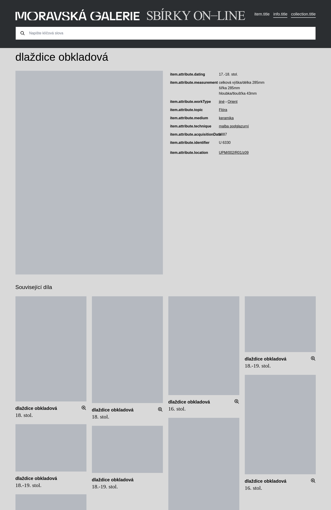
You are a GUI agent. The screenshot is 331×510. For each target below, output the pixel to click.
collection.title (303, 14)
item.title (262, 14)
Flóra (223, 110)
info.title (280, 14)
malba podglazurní (234, 126)
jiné (222, 102)
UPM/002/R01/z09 (234, 153)
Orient (232, 102)
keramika (226, 118)
